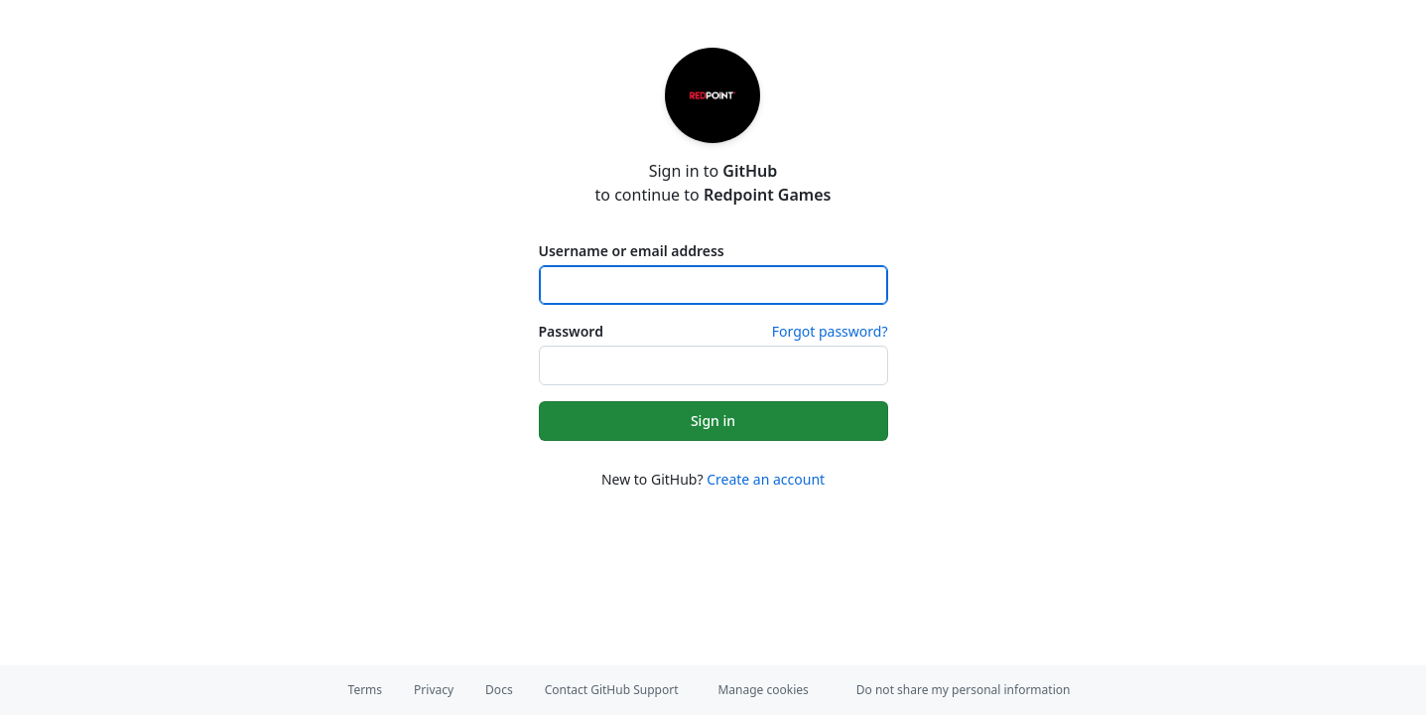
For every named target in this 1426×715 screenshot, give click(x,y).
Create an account (766, 479)
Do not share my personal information (963, 689)
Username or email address (631, 250)
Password (571, 331)
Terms (365, 689)
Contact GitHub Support (612, 689)
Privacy (434, 689)
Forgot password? (830, 331)
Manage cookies (762, 689)
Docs (499, 689)
